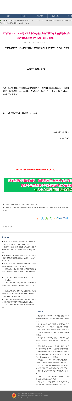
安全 (48, 207)
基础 (44, 207)
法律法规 (39, 16)
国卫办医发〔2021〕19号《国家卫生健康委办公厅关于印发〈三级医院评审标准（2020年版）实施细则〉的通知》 (53, 340)
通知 (6, 210)
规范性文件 (30, 20)
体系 (55, 207)
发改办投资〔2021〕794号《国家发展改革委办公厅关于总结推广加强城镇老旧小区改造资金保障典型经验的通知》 (52, 332)
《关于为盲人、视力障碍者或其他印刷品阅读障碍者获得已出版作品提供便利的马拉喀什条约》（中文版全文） (19, 271)
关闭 (10, 227)
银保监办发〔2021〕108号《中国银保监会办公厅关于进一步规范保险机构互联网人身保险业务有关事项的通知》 (52, 318)
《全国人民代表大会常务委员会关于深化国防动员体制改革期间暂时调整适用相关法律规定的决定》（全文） (19, 285)
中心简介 (24, 16)
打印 (5, 227)
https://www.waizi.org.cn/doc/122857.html (24, 204)
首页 (8, 16)
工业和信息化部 (25, 207)
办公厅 (33, 207)
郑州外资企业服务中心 (18, 20)
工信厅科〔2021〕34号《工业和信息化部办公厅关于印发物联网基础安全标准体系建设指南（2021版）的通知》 (19, 249)
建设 (59, 207)
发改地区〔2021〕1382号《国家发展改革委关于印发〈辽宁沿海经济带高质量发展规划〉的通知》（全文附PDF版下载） (19, 258)
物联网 (39, 207)
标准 (51, 207)
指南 (63, 207)
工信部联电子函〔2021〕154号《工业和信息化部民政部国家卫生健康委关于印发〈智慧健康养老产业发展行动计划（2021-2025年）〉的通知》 (52, 354)
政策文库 (55, 16)
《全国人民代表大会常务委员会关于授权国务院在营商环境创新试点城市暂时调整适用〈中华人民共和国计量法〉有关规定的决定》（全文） (19, 293)
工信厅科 (16, 207)
